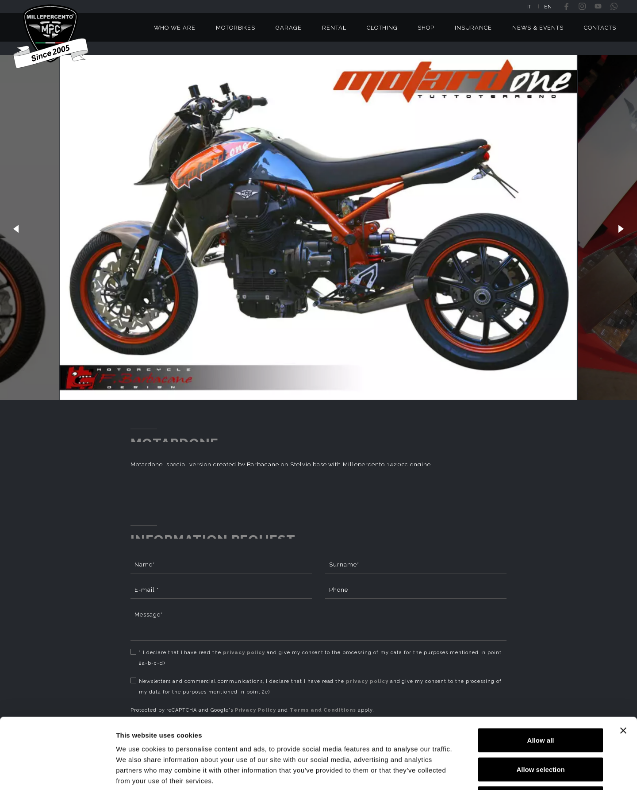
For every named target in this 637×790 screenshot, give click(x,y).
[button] (16, 227)
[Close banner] (623, 664)
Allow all (540, 674)
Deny (541, 732)
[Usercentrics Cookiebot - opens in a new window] (57, 772)
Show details (464, 772)
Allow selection (540, 703)
